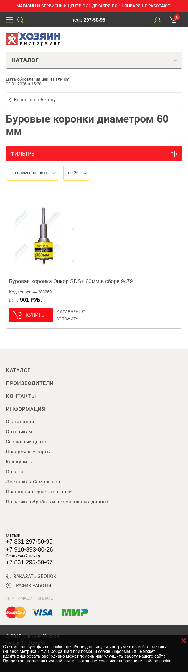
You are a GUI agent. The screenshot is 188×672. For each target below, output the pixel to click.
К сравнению (70, 311)
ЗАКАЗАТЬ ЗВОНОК (31, 576)
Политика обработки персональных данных (57, 501)
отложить (67, 318)
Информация (25, 409)
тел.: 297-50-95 (88, 19)
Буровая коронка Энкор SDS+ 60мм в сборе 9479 (71, 281)
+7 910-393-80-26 (29, 549)
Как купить (19, 461)
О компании (20, 421)
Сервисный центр (26, 441)
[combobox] (32, 173)
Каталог (18, 370)
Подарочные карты (28, 451)
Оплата (14, 471)
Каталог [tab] (94, 60)
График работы (28, 585)
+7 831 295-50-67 (29, 562)
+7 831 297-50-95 (29, 541)
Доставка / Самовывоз (33, 481)
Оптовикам (19, 431)
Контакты (21, 396)
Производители (30, 383)
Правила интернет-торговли (39, 491)
